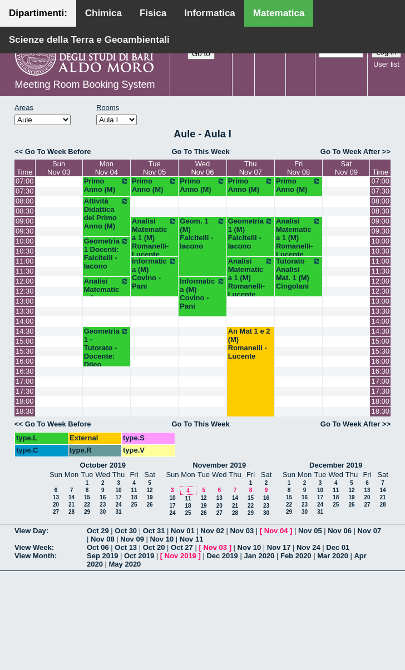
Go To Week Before (58, 151)
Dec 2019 (222, 556)
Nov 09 (132, 539)
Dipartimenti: (38, 13)
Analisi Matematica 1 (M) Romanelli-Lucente (154, 238)
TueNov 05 (154, 168)
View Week (33, 547)
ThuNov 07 (250, 168)
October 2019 (103, 465)
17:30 (25, 391)
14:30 (25, 331)
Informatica (209, 13)
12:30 (25, 291)
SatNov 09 (346, 168)
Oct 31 (154, 531)
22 (87, 505)
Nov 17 (279, 547)
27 (56, 512)
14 (71, 497)
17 (118, 497)
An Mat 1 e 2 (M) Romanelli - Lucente (249, 343)
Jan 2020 (259, 556)
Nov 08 (103, 539)
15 (87, 497)
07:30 (25, 191)
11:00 (25, 261)
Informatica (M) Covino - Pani (154, 273)
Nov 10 (162, 539)
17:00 (25, 381)
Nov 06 (340, 531)
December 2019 (335, 465)
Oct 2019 (139, 556)
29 (87, 512)
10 (118, 490)
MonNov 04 (106, 168)
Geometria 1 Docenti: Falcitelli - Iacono (106, 253)
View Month (34, 556)
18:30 (25, 411)
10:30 (25, 251)
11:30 (25, 271)
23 (103, 505)
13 (56, 497)
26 (149, 505)
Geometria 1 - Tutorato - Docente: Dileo (106, 348)
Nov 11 (192, 539)
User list (386, 64)
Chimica (103, 13)
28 (71, 512)
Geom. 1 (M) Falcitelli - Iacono (202, 233)
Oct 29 (98, 531)
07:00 (25, 181)
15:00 (25, 341)
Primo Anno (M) (106, 185)
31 (118, 512)
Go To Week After (350, 151)
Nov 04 (276, 531)
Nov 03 (242, 531)
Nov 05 (310, 531)
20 (56, 505)
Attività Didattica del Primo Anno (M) (106, 213)
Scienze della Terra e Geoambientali (89, 39)
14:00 (25, 321)
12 (149, 490)
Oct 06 (98, 547)
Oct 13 (126, 547)
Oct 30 (126, 531)
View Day (30, 531)
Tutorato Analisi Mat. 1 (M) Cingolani (298, 273)
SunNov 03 (58, 168)
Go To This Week (200, 151)
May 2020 (125, 564)
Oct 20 (154, 547)
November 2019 (219, 465)
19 (149, 497)
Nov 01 (183, 531)
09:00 (25, 221)
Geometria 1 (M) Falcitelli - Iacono (250, 233)
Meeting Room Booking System (84, 84)
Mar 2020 (332, 556)
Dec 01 (337, 547)
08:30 (25, 211)
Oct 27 (182, 547)
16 (103, 497)
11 (134, 490)
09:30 (25, 231)
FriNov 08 (298, 168)
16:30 (25, 371)
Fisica (153, 13)
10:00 (25, 241)
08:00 (25, 201)
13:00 (25, 301)
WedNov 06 (202, 168)
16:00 (25, 361)
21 (71, 505)
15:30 (25, 351)
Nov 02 (212, 531)
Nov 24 (308, 547)
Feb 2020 (296, 556)
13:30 (25, 311)
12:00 (25, 281)
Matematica (279, 13)
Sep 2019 (102, 556)
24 (118, 505)
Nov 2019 (180, 556)
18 (134, 497)
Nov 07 (369, 531)
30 (103, 512)
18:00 (25, 401)
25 (134, 505)
